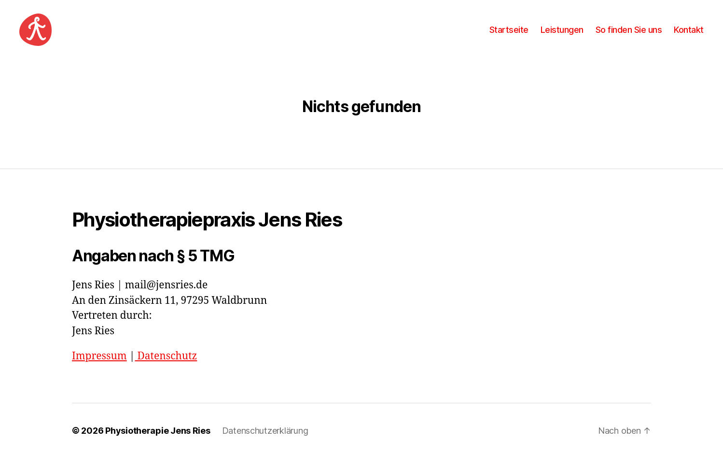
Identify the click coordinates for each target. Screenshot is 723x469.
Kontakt (689, 35)
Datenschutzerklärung (265, 442)
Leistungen (562, 35)
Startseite (508, 35)
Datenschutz (166, 367)
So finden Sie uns (629, 35)
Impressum (99, 367)
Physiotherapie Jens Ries (157, 442)
